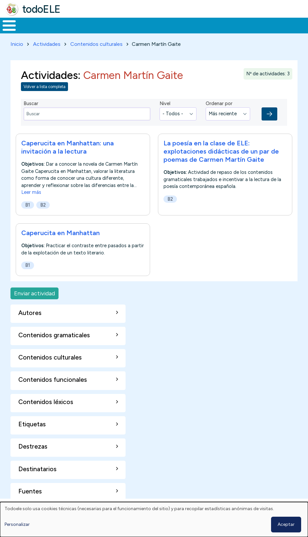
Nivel (165, 102)
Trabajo (113, 25)
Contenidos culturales (96, 43)
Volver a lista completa (44, 85)
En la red (149, 25)
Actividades (46, 43)
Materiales (31, 25)
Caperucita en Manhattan (60, 231)
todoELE (41, 9)
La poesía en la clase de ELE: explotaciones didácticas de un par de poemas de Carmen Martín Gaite (221, 150)
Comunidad (234, 25)
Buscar (263, 25)
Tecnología (190, 25)
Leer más (31, 191)
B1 (27, 204)
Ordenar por (219, 102)
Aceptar (286, 524)
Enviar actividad (34, 291)
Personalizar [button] (17, 524)
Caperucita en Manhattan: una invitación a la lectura (67, 146)
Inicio (5, 25)
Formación (73, 25)
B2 (43, 204)
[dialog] (154, 519)
